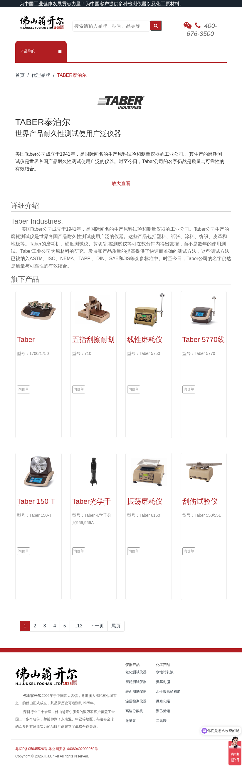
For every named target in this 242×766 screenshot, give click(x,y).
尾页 (116, 625)
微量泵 (130, 721)
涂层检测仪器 (136, 701)
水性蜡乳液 (165, 672)
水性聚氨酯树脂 (168, 691)
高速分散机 (134, 711)
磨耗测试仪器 (136, 682)
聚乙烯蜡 (163, 711)
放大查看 (121, 183)
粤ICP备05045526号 (31, 749)
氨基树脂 (163, 682)
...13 (78, 625)
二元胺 (161, 721)
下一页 (97, 625)
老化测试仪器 (136, 672)
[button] (41, 51)
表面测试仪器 (136, 691)
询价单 (23, 389)
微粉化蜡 (163, 701)
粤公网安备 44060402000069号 (73, 749)
